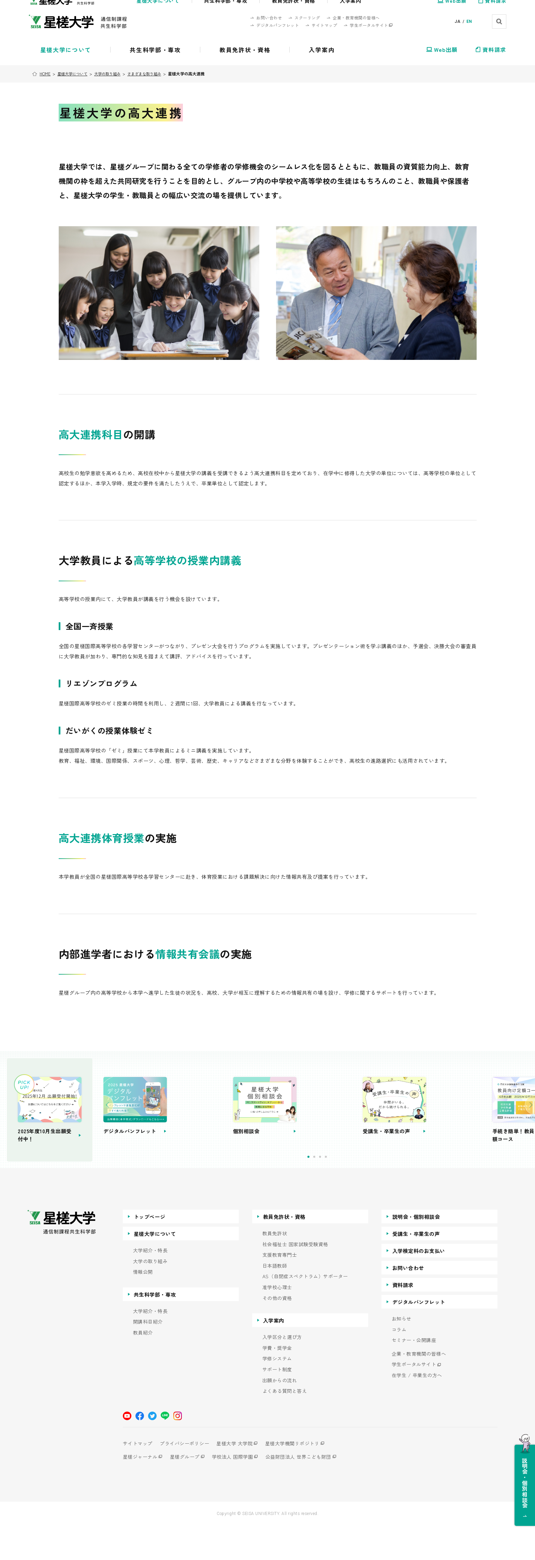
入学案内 (273, 1354)
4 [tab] (356, 1191)
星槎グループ (187, 1491)
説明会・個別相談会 (416, 1251)
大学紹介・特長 (150, 1285)
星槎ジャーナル (140, 1491)
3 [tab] (350, 1191)
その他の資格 (277, 1332)
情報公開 (143, 1306)
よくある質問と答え (284, 1425)
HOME (46, 73)
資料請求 (403, 1319)
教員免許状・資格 (284, 1251)
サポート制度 (277, 1404)
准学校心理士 (277, 1321)
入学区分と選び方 (282, 1371)
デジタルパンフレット (418, 1336)
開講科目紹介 (148, 1356)
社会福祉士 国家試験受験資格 (295, 1278)
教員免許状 (274, 1268)
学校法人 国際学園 (238, 1491)
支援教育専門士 (279, 1289)
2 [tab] (344, 1191)
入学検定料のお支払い (418, 1285)
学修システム (277, 1393)
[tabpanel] (223, 1127)
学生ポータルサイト (414, 1399)
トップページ (149, 1251)
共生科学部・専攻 (155, 1328)
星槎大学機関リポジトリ (301, 1477)
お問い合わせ (408, 1302)
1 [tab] (338, 1191)
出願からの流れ (279, 1414)
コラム (399, 1363)
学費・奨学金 (277, 1382)
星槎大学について (74, 73)
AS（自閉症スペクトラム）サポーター (305, 1311)
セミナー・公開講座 (414, 1374)
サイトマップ (138, 1477)
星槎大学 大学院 (240, 1477)
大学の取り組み (112, 73)
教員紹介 (143, 1367)
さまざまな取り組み (151, 73)
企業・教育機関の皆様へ (419, 1388)
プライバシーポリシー (187, 1477)
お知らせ (401, 1353)
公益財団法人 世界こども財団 (307, 1491)
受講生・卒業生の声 (416, 1268)
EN (469, 21)
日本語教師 (274, 1300)
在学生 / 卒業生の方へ (417, 1409)
